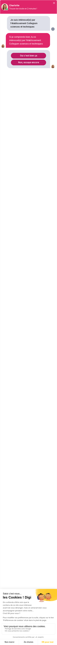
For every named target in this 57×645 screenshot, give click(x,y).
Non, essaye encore (28, 62)
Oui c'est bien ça (28, 55)
